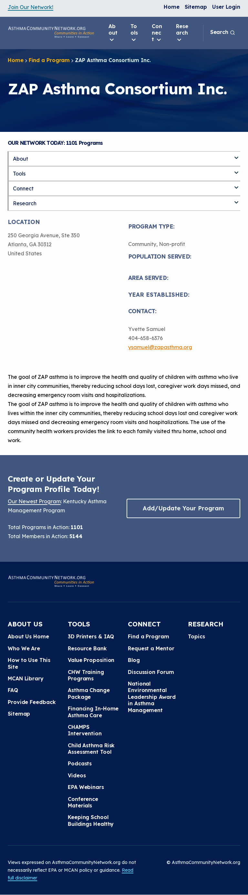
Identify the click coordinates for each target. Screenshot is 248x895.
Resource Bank (87, 648)
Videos (77, 775)
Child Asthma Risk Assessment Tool (91, 748)
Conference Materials (83, 802)
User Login (226, 7)
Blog (134, 660)
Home (172, 7)
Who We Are (24, 648)
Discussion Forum (151, 672)
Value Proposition (91, 660)
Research (182, 33)
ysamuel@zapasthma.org (160, 347)
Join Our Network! (30, 7)
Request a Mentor (151, 648)
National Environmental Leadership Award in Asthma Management (151, 696)
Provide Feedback (32, 702)
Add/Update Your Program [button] (183, 508)
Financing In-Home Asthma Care (93, 711)
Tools (134, 33)
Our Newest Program (34, 501)
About (113, 33)
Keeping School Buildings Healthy (91, 820)
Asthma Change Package (89, 693)
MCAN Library (26, 678)
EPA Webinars (86, 787)
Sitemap (196, 7)
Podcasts (80, 763)
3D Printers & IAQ (91, 636)
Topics (196, 636)
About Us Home (28, 636)
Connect (157, 33)
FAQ (13, 690)
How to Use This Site (29, 663)
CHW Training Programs (86, 675)
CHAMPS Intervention (85, 730)
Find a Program (49, 60)
